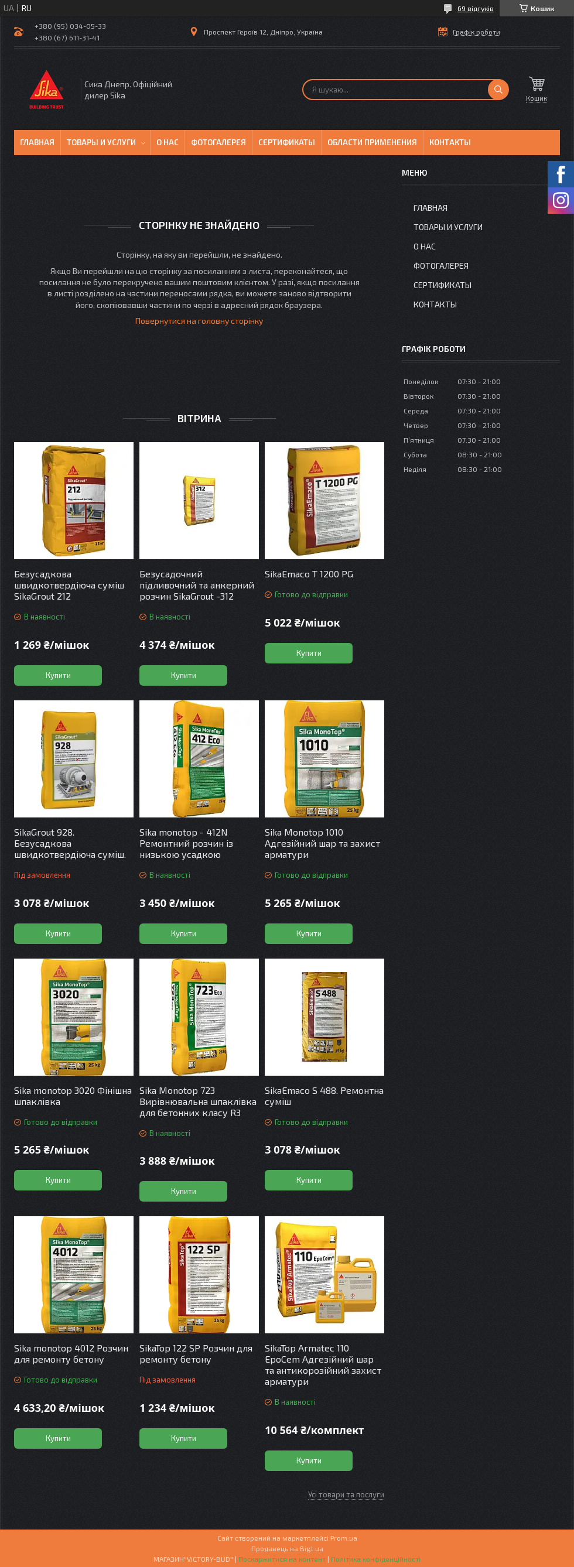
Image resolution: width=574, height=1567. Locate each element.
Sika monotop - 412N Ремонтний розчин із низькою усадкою (186, 843)
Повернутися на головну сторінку (199, 321)
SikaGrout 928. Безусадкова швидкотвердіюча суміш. (70, 843)
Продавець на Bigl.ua (287, 1548)
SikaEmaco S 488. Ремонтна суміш (324, 1095)
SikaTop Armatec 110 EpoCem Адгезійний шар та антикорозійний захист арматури (323, 1364)
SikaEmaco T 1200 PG (309, 573)
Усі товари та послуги (346, 1494)
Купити (58, 675)
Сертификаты (286, 142)
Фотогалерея (218, 142)
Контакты (450, 142)
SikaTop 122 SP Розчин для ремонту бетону (195, 1353)
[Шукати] (498, 89)
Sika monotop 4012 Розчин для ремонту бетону (71, 1353)
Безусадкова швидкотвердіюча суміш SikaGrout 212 (69, 584)
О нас (167, 142)
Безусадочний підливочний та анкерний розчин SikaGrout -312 (196, 584)
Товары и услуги (101, 142)
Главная (37, 142)
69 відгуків (475, 8)
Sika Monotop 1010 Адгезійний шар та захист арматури (322, 843)
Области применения (372, 142)
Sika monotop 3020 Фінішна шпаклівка (73, 1095)
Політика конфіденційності (376, 1559)
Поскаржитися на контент (282, 1559)
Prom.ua (343, 1538)
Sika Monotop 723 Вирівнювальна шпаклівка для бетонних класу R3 (198, 1101)
